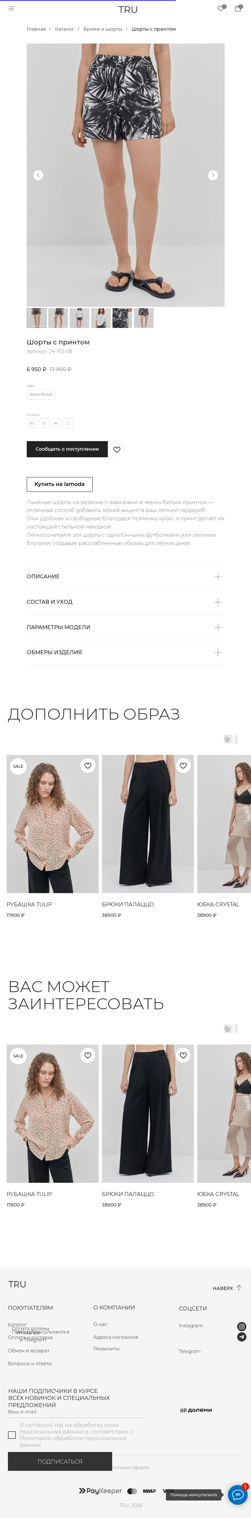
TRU (128, 9)
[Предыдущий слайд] (38, 175)
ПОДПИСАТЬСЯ (60, 1461)
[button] (122, 1348)
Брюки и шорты (102, 29)
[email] (76, 1411)
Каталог (64, 29)
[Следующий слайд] (213, 175)
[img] (238, 8)
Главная (36, 29)
